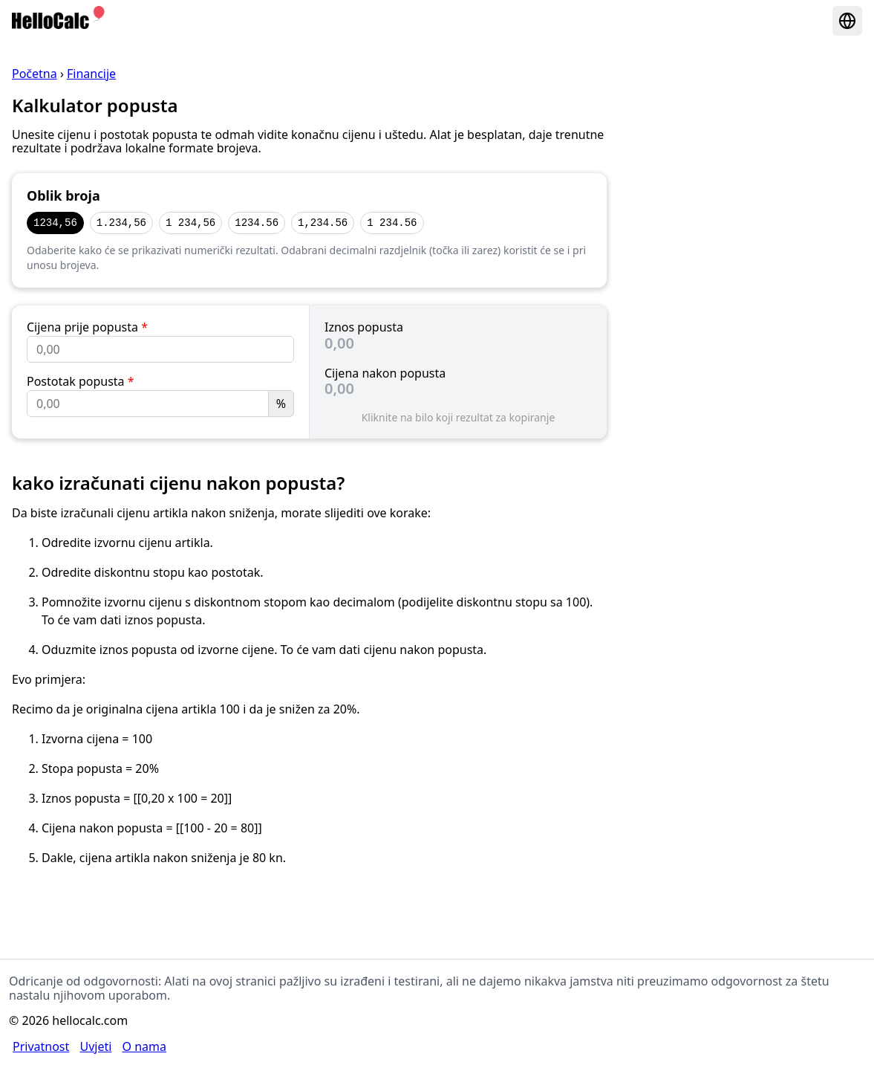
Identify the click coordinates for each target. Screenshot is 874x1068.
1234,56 (55, 223)
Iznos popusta (364, 327)
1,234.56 (323, 223)
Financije (91, 73)
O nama (144, 1046)
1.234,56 (121, 223)
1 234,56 (190, 223)
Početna (34, 73)
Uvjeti (95, 1046)
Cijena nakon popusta (385, 373)
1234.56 (256, 223)
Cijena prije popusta (87, 327)
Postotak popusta (80, 381)
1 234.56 (392, 223)
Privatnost (41, 1046)
